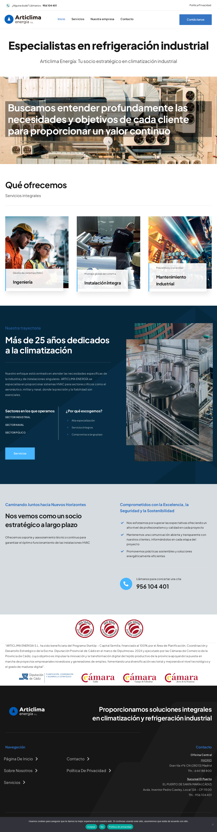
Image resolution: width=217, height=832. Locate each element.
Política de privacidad (120, 827)
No (102, 827)
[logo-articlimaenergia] (26, 708)
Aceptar (91, 827)
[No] (212, 824)
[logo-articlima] (23, 16)
